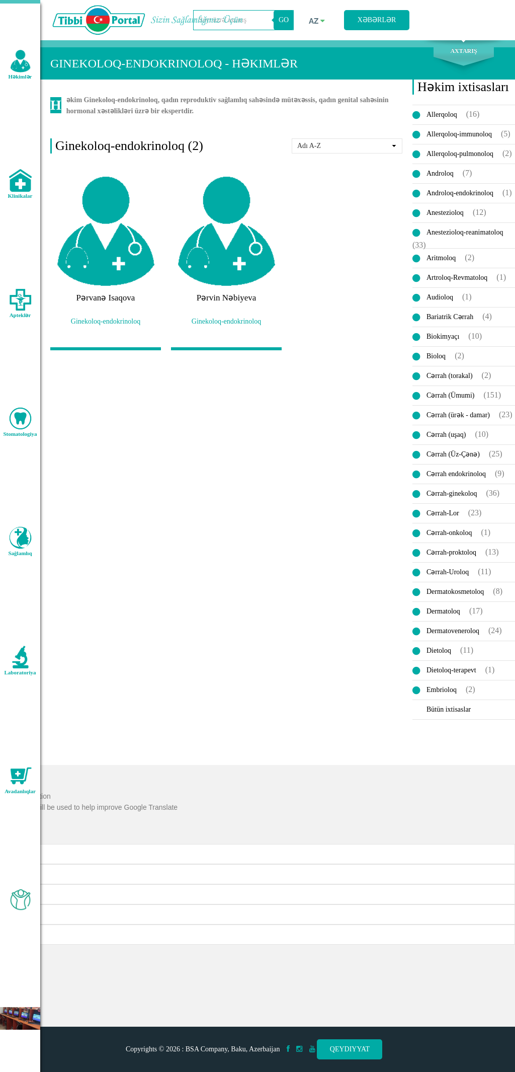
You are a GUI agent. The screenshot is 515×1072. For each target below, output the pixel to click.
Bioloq (436, 356)
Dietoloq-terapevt (451, 670)
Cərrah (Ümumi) (450, 395)
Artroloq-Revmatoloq (456, 277)
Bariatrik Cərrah (449, 317)
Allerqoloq (441, 114)
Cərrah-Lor (442, 513)
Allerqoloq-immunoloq (459, 134)
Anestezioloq (445, 212)
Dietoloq (438, 650)
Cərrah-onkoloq (449, 533)
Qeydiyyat (350, 1049)
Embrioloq (441, 690)
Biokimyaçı (442, 336)
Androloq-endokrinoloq (459, 193)
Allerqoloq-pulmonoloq (459, 154)
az (317, 21)
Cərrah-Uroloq (447, 572)
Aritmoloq (441, 258)
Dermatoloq (443, 611)
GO (284, 20)
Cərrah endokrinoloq (456, 474)
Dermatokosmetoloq (455, 591)
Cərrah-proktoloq (451, 552)
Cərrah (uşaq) (446, 434)
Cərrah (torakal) (449, 375)
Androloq (440, 173)
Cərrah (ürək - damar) (458, 415)
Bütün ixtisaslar (448, 709)
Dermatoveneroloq (452, 631)
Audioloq (439, 297)
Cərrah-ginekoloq (451, 493)
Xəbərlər (377, 20)
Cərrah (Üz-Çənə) (453, 454)
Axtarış (463, 50)
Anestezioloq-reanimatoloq (464, 232)
